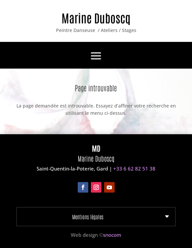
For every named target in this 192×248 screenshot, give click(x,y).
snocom (112, 235)
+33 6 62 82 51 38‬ (134, 168)
